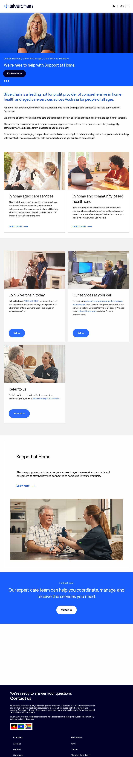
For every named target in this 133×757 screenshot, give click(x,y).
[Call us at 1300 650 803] (114, 6)
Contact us (66, 610)
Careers (74, 749)
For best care (66, 583)
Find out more (14, 73)
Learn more (15, 226)
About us (16, 744)
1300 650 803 (31, 301)
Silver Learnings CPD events (46, 398)
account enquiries (94, 301)
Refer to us (19, 413)
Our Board (17, 749)
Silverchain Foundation (80, 755)
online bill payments (87, 311)
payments (108, 301)
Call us (17, 333)
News (73, 744)
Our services (18, 755)
